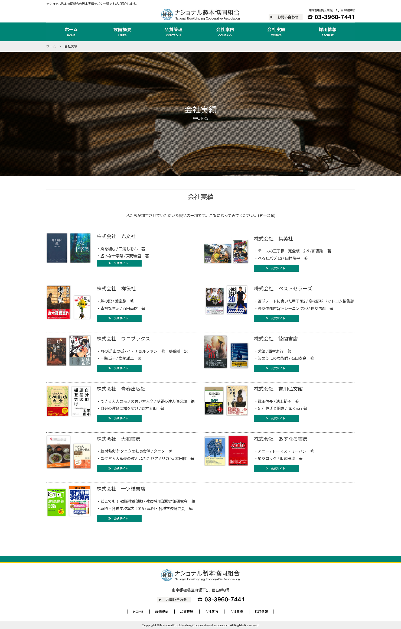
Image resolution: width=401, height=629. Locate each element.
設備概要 (161, 611)
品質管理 (186, 611)
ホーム (51, 46)
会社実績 (236, 611)
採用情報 (261, 611)
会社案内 (211, 611)
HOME (138, 611)
